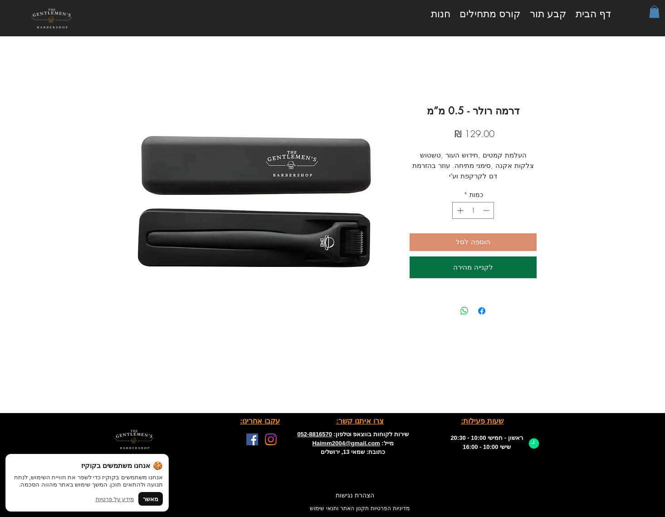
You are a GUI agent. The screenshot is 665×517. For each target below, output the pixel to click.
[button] (654, 11)
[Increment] (459, 210)
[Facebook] (252, 439)
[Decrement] (487, 210)
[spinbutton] (473, 210)
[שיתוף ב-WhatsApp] (464, 310)
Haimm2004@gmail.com (346, 443)
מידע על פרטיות (115, 499)
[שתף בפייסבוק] (481, 310)
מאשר (150, 499)
